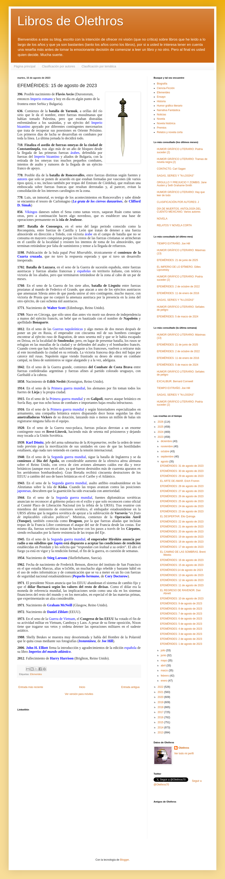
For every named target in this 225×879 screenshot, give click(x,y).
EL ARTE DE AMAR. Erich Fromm (179, 480)
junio (164, 655)
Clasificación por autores (58, 66)
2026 (161, 421)
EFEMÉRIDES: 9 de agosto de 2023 (181, 603)
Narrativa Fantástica (168, 110)
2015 (161, 722)
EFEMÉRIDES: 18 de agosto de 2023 (182, 541)
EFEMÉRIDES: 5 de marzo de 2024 (177, 316)
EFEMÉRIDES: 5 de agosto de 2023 (181, 623)
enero (164, 680)
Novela (161, 118)
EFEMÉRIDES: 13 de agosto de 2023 (182, 575)
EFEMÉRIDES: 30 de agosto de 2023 (182, 471)
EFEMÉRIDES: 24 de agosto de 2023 (182, 506)
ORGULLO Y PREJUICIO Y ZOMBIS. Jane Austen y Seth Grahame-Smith (182, 184)
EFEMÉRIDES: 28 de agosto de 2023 (182, 486)
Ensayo (161, 96)
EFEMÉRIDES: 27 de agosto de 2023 (182, 491)
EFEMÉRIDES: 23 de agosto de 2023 (182, 511)
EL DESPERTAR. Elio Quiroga (177, 516)
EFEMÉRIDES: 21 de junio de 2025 (177, 260)
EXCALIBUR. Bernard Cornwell (175, 381)
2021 (161, 692)
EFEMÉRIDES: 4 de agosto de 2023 (181, 628)
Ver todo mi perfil (184, 753)
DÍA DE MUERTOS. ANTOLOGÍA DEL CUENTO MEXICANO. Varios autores (179, 210)
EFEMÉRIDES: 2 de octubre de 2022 (178, 286)
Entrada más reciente (30, 687)
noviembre (167, 446)
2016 (161, 717)
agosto (165, 461)
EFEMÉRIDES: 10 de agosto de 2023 (182, 598)
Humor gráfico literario (169, 105)
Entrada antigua (130, 687)
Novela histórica (166, 123)
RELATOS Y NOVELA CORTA (174, 225)
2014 (161, 727)
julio (163, 650)
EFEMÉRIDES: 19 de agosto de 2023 (182, 536)
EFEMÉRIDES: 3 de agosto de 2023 (181, 633)
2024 (161, 431)
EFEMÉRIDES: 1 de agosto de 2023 (181, 643)
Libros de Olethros (70, 21)
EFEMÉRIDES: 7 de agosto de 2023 (181, 613)
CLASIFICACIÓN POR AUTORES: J (178, 202)
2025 (161, 426)
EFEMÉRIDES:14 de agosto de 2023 (181, 570)
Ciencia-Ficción (166, 88)
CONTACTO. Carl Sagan (171, 168)
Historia (161, 101)
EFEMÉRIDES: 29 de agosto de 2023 (182, 476)
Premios (161, 127)
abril (163, 665)
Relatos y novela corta (170, 132)
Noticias (161, 114)
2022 (161, 686)
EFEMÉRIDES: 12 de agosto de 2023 (182, 580)
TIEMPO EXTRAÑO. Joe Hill (173, 243)
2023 (161, 436)
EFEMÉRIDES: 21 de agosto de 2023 (182, 526)
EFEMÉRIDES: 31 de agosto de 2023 (182, 465)
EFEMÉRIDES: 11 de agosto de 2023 (182, 585)
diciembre (167, 441)
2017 (161, 712)
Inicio (82, 687)
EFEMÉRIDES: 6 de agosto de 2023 (181, 618)
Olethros (183, 747)
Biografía (162, 83)
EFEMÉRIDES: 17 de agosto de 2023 (182, 546)
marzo (165, 670)
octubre (165, 451)
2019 (161, 702)
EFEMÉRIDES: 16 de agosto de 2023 (182, 560)
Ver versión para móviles (79, 694)
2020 (161, 697)
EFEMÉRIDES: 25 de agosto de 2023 (182, 501)
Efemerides (36, 674)
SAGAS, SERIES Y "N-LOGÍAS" (175, 175)
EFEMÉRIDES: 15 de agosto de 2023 (182, 565)
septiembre (167, 456)
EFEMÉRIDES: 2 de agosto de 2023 (181, 638)
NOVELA (162, 218)
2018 (161, 707)
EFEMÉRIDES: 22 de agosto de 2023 (182, 521)
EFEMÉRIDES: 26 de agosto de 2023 (182, 496)
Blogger (124, 859)
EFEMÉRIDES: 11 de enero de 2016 (178, 293)
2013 (161, 732)
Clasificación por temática (99, 66)
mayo (164, 660)
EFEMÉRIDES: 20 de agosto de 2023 (182, 531)
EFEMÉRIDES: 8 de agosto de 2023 (181, 608)
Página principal (24, 66)
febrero (165, 675)
